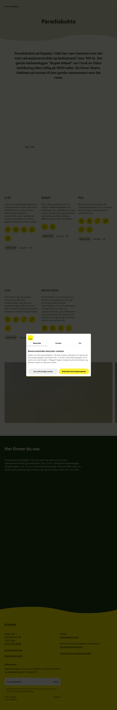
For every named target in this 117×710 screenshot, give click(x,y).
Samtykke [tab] (37, 343)
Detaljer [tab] (58, 343)
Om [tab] (80, 343)
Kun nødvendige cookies (43, 371)
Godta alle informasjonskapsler (74, 371)
